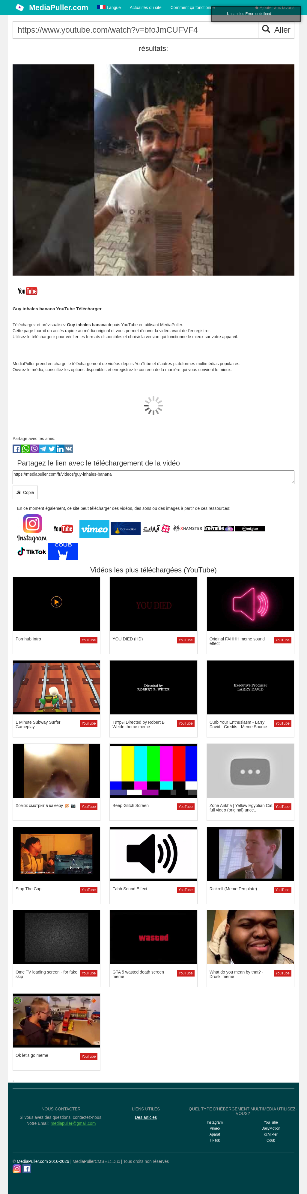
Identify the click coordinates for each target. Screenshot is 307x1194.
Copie (25, 492)
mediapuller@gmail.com (73, 1123)
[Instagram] (17, 1168)
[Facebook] (26, 1168)
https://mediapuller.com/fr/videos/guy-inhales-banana (153, 477)
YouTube (89, 640)
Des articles (146, 1117)
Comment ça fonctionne (193, 7)
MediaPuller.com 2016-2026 (43, 1161)
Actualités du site (146, 7)
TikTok (215, 1140)
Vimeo (215, 1128)
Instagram (215, 1122)
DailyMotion (270, 1128)
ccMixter (271, 1134)
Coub (271, 1140)
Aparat (215, 1134)
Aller (276, 29)
